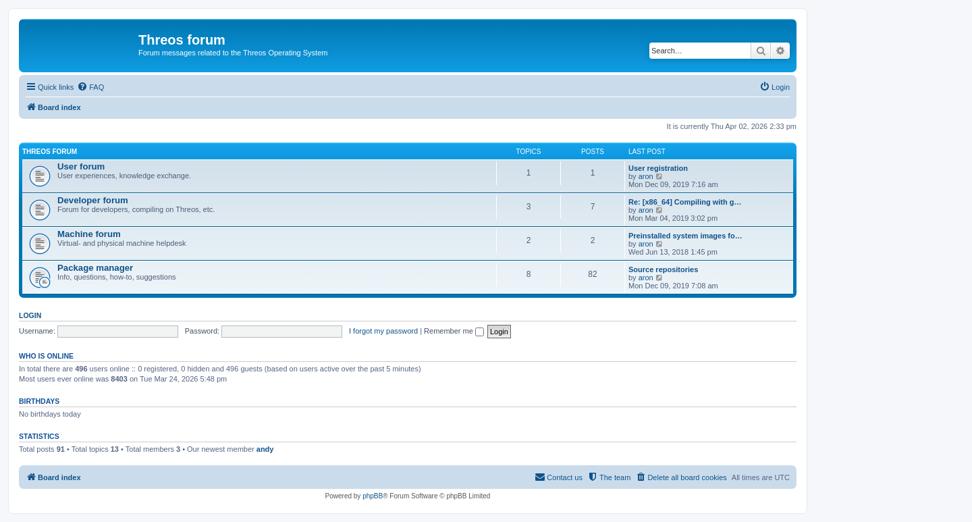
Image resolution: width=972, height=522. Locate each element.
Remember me (454, 331)
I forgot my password (383, 331)
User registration (658, 168)
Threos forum (49, 151)
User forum (81, 166)
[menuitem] (90, 87)
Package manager (95, 268)
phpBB (372, 496)
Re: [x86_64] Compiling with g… (684, 202)
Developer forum (92, 200)
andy (265, 449)
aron (646, 176)
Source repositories (663, 269)
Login (30, 315)
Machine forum (89, 234)
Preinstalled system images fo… (685, 236)
